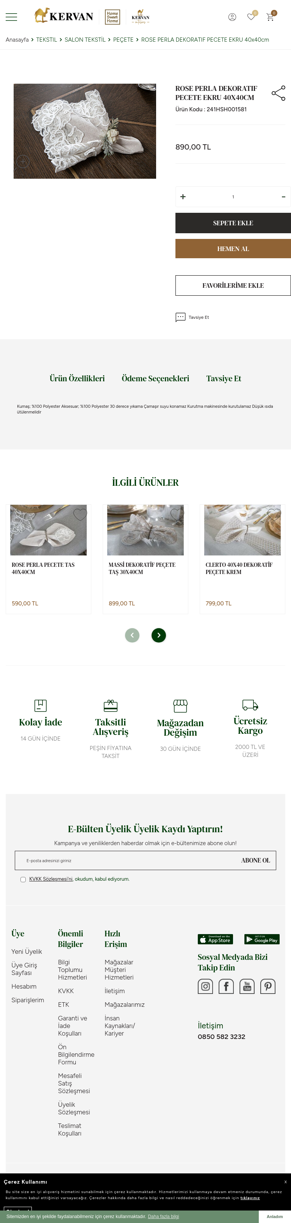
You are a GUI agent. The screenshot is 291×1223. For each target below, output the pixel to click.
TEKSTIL (46, 39)
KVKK (66, 991)
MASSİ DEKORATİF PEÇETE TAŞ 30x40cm (142, 568)
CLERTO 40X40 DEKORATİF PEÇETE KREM (239, 568)
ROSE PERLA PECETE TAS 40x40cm (43, 568)
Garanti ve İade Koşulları (72, 1025)
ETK (63, 1004)
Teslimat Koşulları (69, 1129)
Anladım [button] (275, 1216)
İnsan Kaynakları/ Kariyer (120, 1025)
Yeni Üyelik (26, 951)
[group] (85, 131)
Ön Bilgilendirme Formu (75, 1054)
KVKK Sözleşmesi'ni (50, 879)
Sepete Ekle (233, 223)
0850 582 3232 (221, 1037)
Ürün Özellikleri (77, 378)
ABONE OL (255, 860)
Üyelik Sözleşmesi (74, 1108)
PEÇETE (123, 39)
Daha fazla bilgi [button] (163, 1216)
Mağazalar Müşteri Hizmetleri (119, 969)
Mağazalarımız (122, 1004)
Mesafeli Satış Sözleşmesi (74, 1083)
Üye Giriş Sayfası (24, 969)
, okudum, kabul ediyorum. (75, 879)
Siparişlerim (27, 1000)
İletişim (115, 991)
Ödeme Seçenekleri (155, 378)
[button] (132, 635)
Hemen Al (233, 248)
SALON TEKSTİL (84, 39)
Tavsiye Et (192, 317)
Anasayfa (17, 39)
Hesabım (23, 986)
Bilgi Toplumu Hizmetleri (72, 969)
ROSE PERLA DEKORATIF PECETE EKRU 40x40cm (205, 39)
